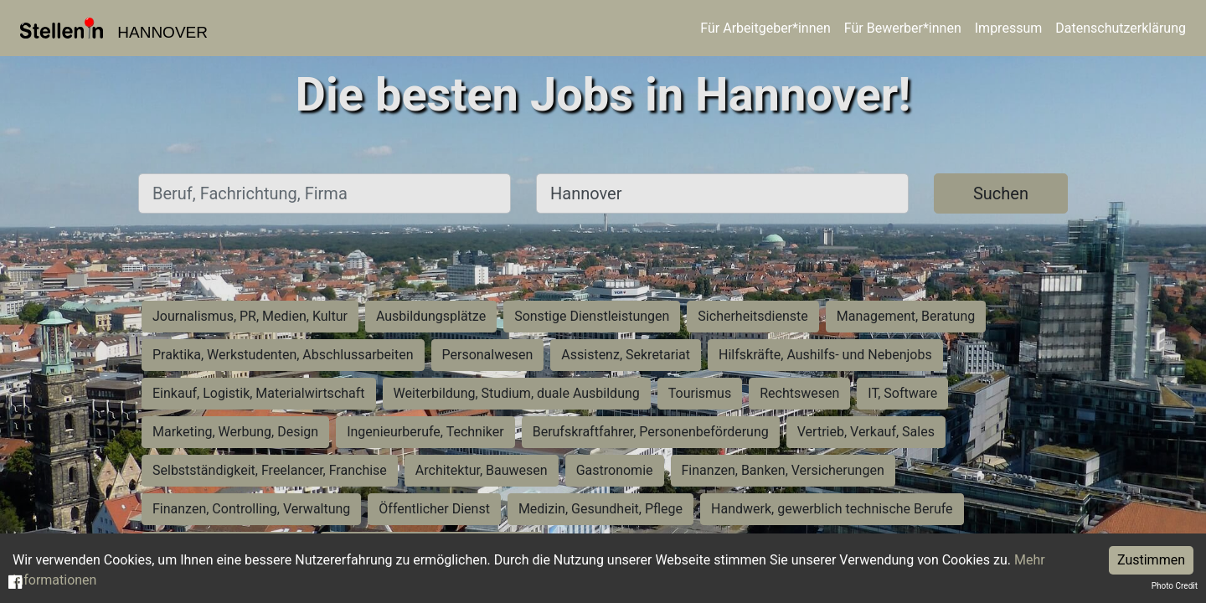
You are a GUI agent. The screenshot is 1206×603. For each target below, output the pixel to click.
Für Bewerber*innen (902, 28)
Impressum (1009, 28)
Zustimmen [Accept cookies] (1151, 560)
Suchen (1000, 193)
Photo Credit (1175, 585)
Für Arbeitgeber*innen (765, 28)
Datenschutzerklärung (1120, 28)
